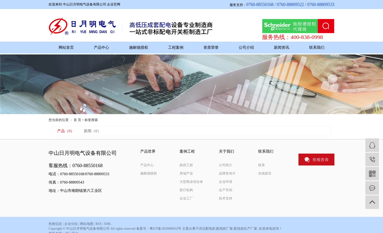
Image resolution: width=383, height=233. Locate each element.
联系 (261, 165)
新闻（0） (92, 131)
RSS (98, 224)
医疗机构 (186, 190)
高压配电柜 (207, 228)
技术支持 (225, 198)
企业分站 (71, 224)
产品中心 (101, 47)
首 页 (77, 120)
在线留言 (265, 173)
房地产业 (186, 173)
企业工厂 (186, 198)
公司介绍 (246, 47)
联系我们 (316, 47)
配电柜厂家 (224, 228)
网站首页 (66, 47)
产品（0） (65, 131)
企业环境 (225, 182)
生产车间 (225, 190)
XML (107, 224)
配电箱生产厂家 (245, 228)
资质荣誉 (211, 47)
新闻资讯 (281, 47)
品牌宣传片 (227, 173)
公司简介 (225, 165)
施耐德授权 (138, 47)
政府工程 (186, 165)
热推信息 (55, 224)
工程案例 (175, 47)
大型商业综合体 (191, 182)
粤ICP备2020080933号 (165, 228)
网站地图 (86, 224)
